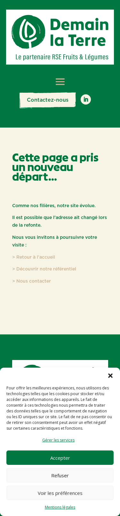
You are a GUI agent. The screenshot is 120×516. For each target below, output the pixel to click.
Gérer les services (58, 440)
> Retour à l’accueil (33, 257)
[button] (110, 375)
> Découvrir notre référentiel (44, 269)
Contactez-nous (47, 100)
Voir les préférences (60, 493)
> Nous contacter (31, 281)
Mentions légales (60, 507)
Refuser (60, 475)
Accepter (60, 458)
